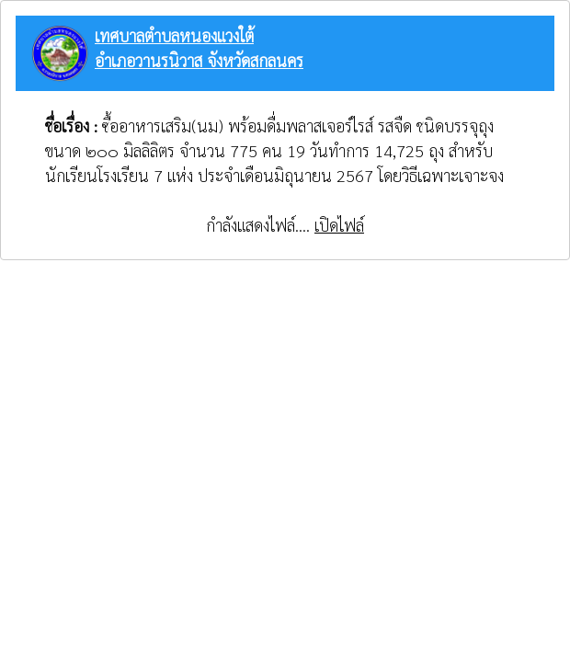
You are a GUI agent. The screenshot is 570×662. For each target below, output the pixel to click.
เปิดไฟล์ (339, 224)
